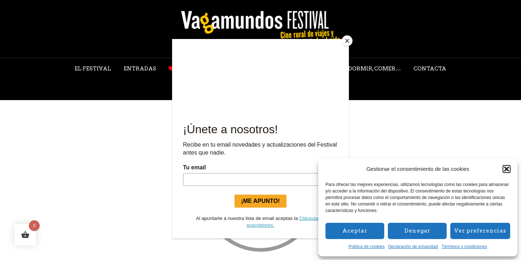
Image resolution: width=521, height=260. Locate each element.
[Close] (347, 40)
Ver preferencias (480, 231)
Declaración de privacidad (413, 246)
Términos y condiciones (464, 246)
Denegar (417, 231)
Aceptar (354, 231)
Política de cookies (367, 246)
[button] (506, 169)
